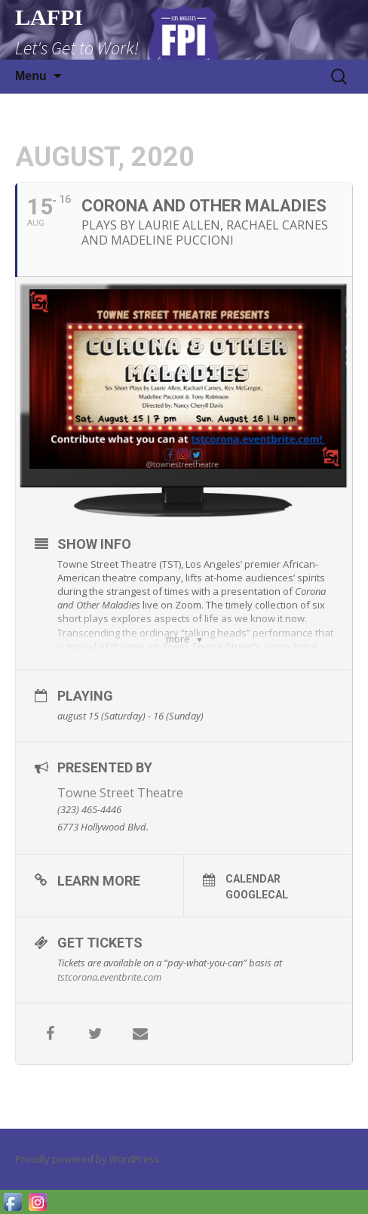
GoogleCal (256, 895)
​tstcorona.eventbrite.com (109, 977)
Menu (31, 75)
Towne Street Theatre (120, 792)
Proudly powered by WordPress (87, 1159)
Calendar (253, 879)
